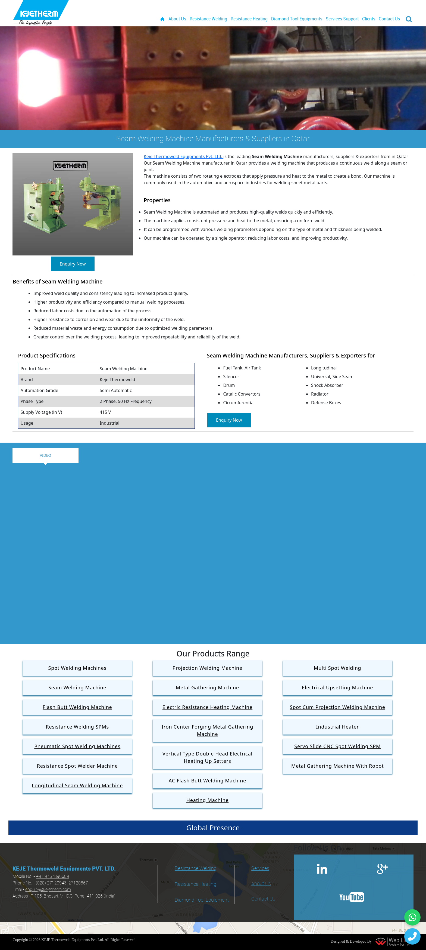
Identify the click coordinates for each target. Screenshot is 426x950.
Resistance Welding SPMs (77, 726)
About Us (177, 19)
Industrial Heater (337, 726)
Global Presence (213, 827)
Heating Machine (207, 800)
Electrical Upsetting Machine (337, 687)
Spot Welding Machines (77, 668)
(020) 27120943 (51, 883)
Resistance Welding (208, 19)
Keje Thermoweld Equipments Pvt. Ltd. (183, 156)
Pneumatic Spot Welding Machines (77, 746)
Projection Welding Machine (207, 668)
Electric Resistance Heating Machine (207, 707)
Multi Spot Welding (337, 668)
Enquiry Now (73, 264)
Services (260, 868)
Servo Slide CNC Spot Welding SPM (337, 746)
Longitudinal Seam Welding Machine (77, 785)
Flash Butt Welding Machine (77, 707)
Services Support (342, 19)
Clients (368, 19)
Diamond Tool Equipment (202, 900)
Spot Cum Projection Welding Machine (337, 707)
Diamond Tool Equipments (296, 19)
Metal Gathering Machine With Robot (337, 766)
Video (45, 455)
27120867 (78, 883)
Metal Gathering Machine (207, 687)
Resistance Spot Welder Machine (77, 766)
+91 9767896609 (52, 876)
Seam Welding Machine (77, 687)
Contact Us (389, 19)
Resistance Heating (249, 19)
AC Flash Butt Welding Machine (207, 780)
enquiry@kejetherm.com (48, 889)
